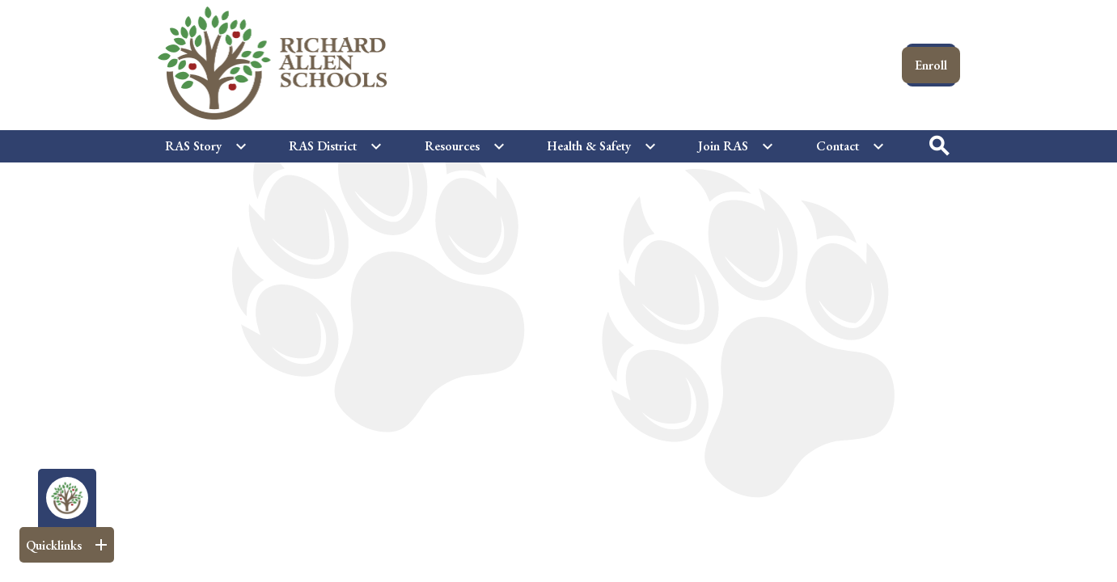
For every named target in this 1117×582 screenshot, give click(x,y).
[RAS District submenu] (335, 146)
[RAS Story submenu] (206, 146)
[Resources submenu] (465, 146)
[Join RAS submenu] (736, 146)
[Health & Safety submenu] (601, 146)
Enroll (931, 65)
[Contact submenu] (850, 146)
